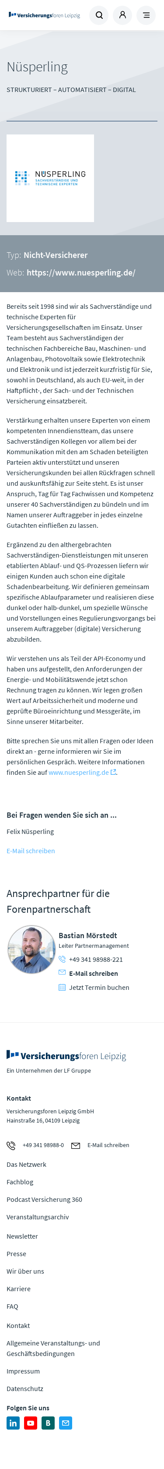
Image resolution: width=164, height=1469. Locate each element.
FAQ (12, 1306)
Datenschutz (25, 1388)
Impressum (23, 1371)
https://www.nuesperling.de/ (81, 272)
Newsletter (22, 1236)
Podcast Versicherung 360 (44, 1199)
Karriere (19, 1288)
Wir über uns (25, 1271)
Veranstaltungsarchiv (38, 1216)
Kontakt (18, 1325)
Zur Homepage (44, 15)
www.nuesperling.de (79, 772)
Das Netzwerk (26, 1164)
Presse (16, 1253)
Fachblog (20, 1181)
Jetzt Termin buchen (94, 987)
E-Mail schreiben (31, 850)
